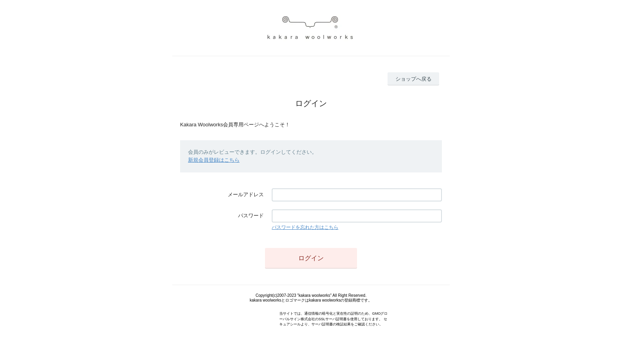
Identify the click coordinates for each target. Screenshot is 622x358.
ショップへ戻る (413, 79)
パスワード (251, 216)
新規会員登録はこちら (214, 160)
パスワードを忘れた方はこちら (305, 227)
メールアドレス (246, 194)
